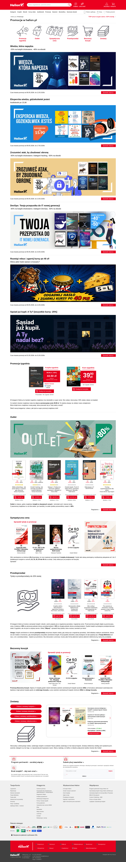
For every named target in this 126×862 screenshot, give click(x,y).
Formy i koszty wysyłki (42, 800)
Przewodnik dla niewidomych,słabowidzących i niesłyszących (45, 791)
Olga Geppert (111, 491)
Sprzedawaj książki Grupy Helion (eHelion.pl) (101, 790)
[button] (114, 471)
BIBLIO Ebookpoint (94, 795)
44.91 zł (109, 616)
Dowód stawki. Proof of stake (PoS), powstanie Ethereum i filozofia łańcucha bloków (72, 489)
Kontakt (39, 815)
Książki (19, 12)
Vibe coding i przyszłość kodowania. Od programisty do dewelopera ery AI (91, 608)
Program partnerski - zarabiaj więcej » (27, 762)
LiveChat (39, 813)
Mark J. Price (39, 553)
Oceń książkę (66, 793)
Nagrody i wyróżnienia (68, 799)
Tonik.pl (114, 854)
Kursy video (32, 12)
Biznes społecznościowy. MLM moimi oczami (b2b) (56, 549)
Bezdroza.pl (89, 844)
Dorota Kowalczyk (88, 683)
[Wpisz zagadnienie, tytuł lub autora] (47, 5)
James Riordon (61, 610)
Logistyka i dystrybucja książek (97, 801)
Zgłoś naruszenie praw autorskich (71, 801)
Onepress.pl (40, 844)
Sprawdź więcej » (108, 92)
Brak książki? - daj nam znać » (24, 771)
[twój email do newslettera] (85, 770)
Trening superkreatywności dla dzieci (107, 488)
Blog (38, 807)
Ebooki (25, 12)
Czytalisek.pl (65, 848)
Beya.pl (51, 848)
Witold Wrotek (74, 610)
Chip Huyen (90, 718)
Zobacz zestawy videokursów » (26, 721)
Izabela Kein (107, 610)
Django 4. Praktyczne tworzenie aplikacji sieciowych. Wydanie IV (54, 488)
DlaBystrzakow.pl (78, 844)
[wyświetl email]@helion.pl (42, 856)
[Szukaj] (69, 5)
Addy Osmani (91, 610)
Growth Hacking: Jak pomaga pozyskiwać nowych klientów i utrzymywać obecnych (36, 489)
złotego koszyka (91, 690)
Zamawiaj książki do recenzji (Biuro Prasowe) (101, 793)
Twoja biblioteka (14, 795)
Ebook (48, 387)
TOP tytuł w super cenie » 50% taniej (101, 17)
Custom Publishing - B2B (95, 797)
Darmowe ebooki (72, 12)
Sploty (75, 848)
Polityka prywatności (42, 796)
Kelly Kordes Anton (53, 683)
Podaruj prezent (110, 12)
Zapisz (110, 771)
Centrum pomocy (41, 788)
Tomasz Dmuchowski (37, 491)
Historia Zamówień (15, 793)
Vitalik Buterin (71, 491)
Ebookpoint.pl (101, 844)
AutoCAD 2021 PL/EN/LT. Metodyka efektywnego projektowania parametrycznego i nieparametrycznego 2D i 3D (21, 549)
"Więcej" (48, 628)
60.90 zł (76, 616)
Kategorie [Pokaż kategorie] (13, 12)
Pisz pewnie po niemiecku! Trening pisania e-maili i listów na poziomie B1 (107, 608)
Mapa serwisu (40, 811)
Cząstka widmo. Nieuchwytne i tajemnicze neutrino (58, 607)
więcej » (84, 776)
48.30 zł (59, 616)
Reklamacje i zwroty (42, 818)
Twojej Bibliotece (105, 635)
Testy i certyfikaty (14, 803)
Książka (48, 386)
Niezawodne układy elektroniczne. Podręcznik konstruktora (74, 608)
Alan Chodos (54, 610)
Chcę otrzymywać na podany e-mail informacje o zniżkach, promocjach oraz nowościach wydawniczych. (82, 775)
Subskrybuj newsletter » (73, 762)
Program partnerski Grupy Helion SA (98, 788)
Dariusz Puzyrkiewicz (19, 491)
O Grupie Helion (67, 788)
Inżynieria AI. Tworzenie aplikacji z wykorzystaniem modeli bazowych (96, 715)
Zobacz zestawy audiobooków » (25, 716)
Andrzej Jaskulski (21, 553)
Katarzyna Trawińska (56, 553)
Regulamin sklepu (41, 794)
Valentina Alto (91, 711)
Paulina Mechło (103, 491)
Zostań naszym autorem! (69, 790)
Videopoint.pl (40, 848)
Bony (100, 12)
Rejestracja (13, 790)
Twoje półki (13, 797)
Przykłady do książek (68, 797)
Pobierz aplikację (90, 12)
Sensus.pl (52, 844)
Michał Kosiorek (89, 488)
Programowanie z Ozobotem (88, 679)
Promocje (48, 12)
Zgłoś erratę (66, 795)
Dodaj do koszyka (45, 391)
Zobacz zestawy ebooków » (26, 711)
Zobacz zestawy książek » (26, 706)
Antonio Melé (54, 491)
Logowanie (13, 788)
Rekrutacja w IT (89, 487)
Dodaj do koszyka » (94, 733)
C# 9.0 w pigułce (73, 547)
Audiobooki (40, 12)
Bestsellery (62, 12)
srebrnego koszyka (42, 690)
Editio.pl (64, 844)
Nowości (55, 12)
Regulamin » (95, 509)
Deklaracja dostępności (43, 798)
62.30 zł (92, 616)
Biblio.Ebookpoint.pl (91, 848)
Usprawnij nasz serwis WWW (44, 805)
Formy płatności (41, 803)
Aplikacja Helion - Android (17, 805)
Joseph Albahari (73, 553)
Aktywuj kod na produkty (16, 799)
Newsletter (39, 809)
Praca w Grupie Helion (95, 799)
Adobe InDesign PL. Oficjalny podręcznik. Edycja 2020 (54, 679)
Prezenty (12, 801)
